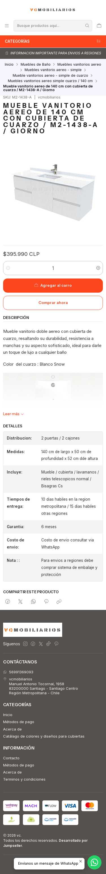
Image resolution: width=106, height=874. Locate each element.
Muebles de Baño (36, 65)
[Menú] (6, 26)
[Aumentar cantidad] (98, 268)
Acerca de (12, 729)
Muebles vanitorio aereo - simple (53, 70)
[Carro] (99, 26)
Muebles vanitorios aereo (79, 65)
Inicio (9, 65)
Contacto (11, 758)
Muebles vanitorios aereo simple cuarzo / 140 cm (50, 81)
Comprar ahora (53, 302)
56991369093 (18, 672)
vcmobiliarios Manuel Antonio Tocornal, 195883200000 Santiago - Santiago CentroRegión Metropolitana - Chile (40, 686)
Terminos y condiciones (24, 779)
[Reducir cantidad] (7, 268)
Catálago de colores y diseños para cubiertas (44, 736)
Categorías (53, 41)
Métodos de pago (18, 721)
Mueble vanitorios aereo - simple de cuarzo (50, 76)
